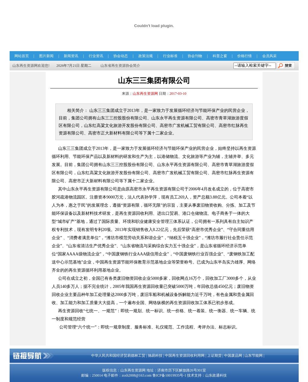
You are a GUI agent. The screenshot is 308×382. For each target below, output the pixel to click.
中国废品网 (233, 355)
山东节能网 (254, 355)
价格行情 (244, 56)
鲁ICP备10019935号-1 (169, 375)
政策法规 (145, 56)
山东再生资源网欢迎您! (31, 65)
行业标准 (170, 56)
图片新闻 (46, 56)
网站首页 (21, 56)
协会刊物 (195, 56)
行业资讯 (96, 56)
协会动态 (120, 56)
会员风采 (269, 56)
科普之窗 (220, 56)
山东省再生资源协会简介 (120, 65)
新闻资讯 (71, 56)
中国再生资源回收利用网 (185, 355)
